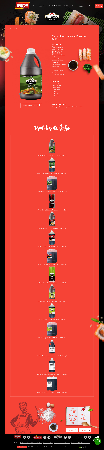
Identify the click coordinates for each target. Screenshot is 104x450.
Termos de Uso (48, 443)
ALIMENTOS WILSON (41, 6)
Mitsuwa (18, 29)
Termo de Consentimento (62, 443)
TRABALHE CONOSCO (81, 6)
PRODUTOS (50, 5)
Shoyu (33, 29)
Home (12, 29)
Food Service (26, 29)
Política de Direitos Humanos (80, 443)
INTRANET (22, 447)
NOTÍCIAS (66, 5)
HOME (34, 5)
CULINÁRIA (58, 5)
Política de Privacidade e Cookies (31, 443)
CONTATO (74, 5)
